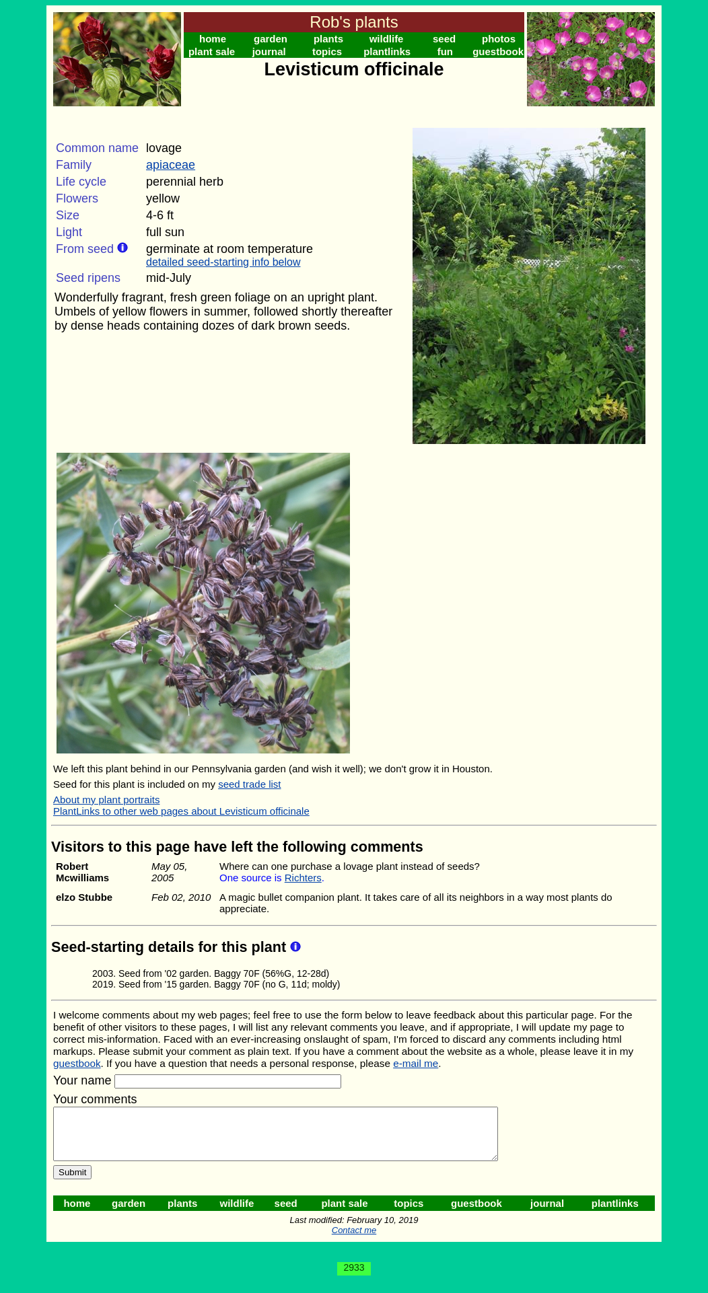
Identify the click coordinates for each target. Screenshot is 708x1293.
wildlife (386, 38)
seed (444, 38)
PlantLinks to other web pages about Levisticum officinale (181, 811)
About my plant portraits (106, 799)
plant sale (211, 51)
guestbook (498, 51)
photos (499, 38)
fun (445, 51)
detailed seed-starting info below (223, 262)
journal (269, 51)
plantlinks (387, 51)
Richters (303, 877)
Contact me (354, 1240)
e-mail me (415, 1063)
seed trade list (249, 784)
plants (328, 38)
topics (327, 51)
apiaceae (170, 165)
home (212, 38)
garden (270, 38)
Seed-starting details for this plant (170, 946)
